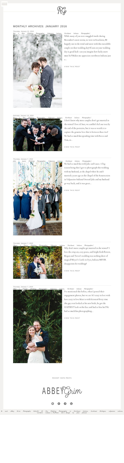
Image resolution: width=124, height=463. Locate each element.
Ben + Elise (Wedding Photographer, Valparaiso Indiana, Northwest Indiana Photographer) (51, 33)
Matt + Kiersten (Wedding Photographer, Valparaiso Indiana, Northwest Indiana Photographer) (53, 289)
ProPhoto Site (58, 413)
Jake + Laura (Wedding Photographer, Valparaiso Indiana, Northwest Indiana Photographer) (52, 161)
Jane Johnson (82, 413)
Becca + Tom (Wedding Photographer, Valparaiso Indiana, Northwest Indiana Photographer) (52, 118)
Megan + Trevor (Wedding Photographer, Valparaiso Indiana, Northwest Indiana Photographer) (53, 245)
